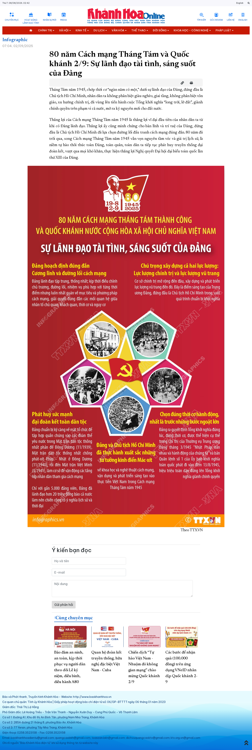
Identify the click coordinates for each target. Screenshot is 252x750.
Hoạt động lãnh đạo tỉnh (31, 21)
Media (63, 20)
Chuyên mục (12, 20)
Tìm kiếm (201, 20)
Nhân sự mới (49, 20)
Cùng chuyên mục (74, 618)
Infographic (15, 40)
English (239, 3)
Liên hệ (230, 20)
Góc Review (216, 20)
